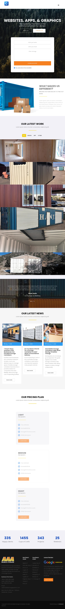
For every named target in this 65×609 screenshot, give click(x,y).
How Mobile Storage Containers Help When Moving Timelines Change (52, 351)
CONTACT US (39, 30)
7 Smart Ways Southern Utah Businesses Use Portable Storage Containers (10, 352)
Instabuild (61, 604)
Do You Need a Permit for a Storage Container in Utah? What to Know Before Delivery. (32, 352)
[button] (58, 5)
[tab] (24, 135)
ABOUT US (25, 30)
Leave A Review (48, 579)
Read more (9, 380)
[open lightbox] (32, 150)
